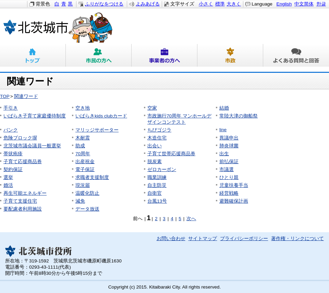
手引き (10, 108)
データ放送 (87, 209)
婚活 (8, 185)
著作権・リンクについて (297, 238)
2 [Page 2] (156, 218)
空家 (152, 108)
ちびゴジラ (159, 130)
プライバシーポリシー (244, 238)
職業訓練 (157, 177)
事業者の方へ (164, 55)
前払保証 (229, 161)
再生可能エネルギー (25, 193)
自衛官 (154, 193)
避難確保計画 (233, 201)
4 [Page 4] (172, 218)
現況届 (82, 185)
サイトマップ (202, 238)
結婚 (224, 108)
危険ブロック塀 (20, 137)
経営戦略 (229, 193)
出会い (154, 145)
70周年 (82, 153)
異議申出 (229, 137)
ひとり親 (229, 177)
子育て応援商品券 (22, 161)
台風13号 (157, 201)
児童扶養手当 (233, 185)
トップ (33, 55)
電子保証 (85, 169)
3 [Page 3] (164, 218)
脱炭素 (154, 161)
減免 (80, 201)
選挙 (8, 177)
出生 (224, 153)
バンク (10, 130)
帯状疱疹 (13, 153)
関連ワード (26, 96)
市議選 (226, 169)
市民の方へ (99, 55)
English (284, 4)
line (223, 129)
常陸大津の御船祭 (238, 116)
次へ (191, 218)
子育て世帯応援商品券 (171, 153)
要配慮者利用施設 (22, 209)
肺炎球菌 (229, 145)
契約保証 (13, 169)
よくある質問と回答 (296, 55)
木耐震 (82, 137)
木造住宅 (157, 137)
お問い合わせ (171, 238)
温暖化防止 (87, 193)
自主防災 (157, 185)
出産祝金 (85, 161)
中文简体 (304, 4)
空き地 (82, 108)
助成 (80, 145)
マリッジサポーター (97, 130)
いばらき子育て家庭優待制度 (34, 116)
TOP (5, 96)
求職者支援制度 (92, 177)
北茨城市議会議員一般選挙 (32, 145)
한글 (321, 4)
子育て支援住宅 (20, 201)
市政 (230, 55)
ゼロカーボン (161, 169)
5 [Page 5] (180, 218)
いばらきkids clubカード (101, 116)
